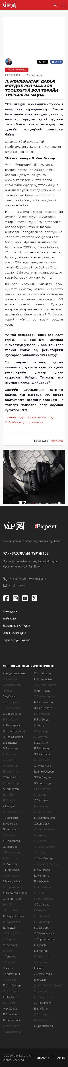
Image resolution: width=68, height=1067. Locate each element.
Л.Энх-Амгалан (43, 1002)
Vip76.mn (57, 441)
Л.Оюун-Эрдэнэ (13, 916)
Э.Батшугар (10, 748)
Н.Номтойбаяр (43, 898)
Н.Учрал (8, 968)
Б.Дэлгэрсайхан (44, 817)
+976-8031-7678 (37, 578)
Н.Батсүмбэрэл (13, 737)
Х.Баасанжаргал (44, 696)
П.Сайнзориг (42, 927)
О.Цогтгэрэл (11, 991)
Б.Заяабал (40, 835)
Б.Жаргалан (10, 829)
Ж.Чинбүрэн (11, 997)
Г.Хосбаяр (9, 979)
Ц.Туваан (40, 945)
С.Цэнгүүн (40, 991)
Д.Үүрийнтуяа (43, 974)
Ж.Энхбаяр (10, 1008)
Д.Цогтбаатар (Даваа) (48, 985)
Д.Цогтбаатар (12, 985)
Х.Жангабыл (42, 823)
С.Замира (9, 835)
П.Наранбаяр (42, 887)
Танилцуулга (10, 611)
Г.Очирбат (41, 910)
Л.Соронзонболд (45, 939)
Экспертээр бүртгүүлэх (16, 625)
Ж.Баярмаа (10, 754)
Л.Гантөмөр (41, 800)
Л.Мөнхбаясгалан (45, 864)
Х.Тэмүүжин (10, 956)
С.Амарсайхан (12, 685)
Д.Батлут (40, 725)
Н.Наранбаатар (13, 887)
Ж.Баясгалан (42, 754)
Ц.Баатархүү (11, 702)
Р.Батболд (41, 719)
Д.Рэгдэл (9, 927)
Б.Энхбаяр (41, 1008)
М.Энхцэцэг (41, 1020)
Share (56, 61)
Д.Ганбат (9, 794)
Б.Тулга (8, 950)
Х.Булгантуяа (42, 765)
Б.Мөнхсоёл (42, 870)
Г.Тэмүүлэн (41, 956)
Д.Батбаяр (10, 719)
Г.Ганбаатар (42, 789)
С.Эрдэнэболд (43, 1026)
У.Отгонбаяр (11, 910)
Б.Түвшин (40, 950)
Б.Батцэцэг (10, 742)
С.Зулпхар (40, 841)
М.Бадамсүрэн (43, 702)
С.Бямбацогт (11, 777)
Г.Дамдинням (42, 812)
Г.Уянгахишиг (11, 974)
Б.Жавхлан (10, 823)
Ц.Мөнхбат (10, 864)
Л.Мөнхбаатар (43, 858)
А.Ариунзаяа (42, 690)
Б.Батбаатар (42, 713)
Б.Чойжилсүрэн (44, 997)
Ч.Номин (40, 893)
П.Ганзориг (41, 794)
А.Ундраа (9, 962)
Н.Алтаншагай (43, 679)
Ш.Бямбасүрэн (44, 771)
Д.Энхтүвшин (11, 1020)
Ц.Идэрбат (10, 846)
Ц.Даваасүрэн (12, 812)
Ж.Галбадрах (42, 777)
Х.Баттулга (41, 737)
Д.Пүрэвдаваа (12, 922)
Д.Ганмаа (9, 800)
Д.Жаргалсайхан (44, 829)
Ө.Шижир (9, 1002)
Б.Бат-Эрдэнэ (12, 713)
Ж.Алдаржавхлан (14, 673)
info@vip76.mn (14, 585)
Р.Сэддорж (10, 945)
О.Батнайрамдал (14, 731)
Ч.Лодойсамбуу (44, 846)
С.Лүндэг (40, 852)
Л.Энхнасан (10, 1014)
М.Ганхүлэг (41, 806)
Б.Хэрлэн (40, 979)
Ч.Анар (7, 690)
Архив (61, 1057)
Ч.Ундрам (40, 962)
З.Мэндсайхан (12, 881)
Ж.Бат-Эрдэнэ (43, 708)
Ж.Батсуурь (41, 731)
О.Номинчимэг (12, 898)
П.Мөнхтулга (11, 875)
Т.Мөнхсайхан (12, 870)
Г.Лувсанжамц (12, 852)
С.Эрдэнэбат (11, 1026)
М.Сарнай (9, 939)
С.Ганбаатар (11, 783)
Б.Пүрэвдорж (43, 922)
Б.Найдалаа (42, 881)
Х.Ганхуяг (9, 806)
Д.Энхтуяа (40, 1014)
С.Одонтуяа (41, 904)
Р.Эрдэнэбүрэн (13, 1031)
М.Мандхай (10, 858)
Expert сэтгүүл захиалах (16, 640)
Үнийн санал (9, 618)
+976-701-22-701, (15, 578)
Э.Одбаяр (9, 904)
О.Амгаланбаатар (45, 685)
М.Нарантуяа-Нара (15, 893)
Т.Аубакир (9, 696)
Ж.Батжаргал (11, 725)
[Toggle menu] (62, 5)
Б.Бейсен (9, 760)
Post (42, 61)
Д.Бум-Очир (11, 771)
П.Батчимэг (41, 742)
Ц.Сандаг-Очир (13, 933)
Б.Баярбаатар (43, 748)
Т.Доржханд (11, 817)
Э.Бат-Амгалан (12, 708)
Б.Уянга (39, 968)
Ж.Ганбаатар (42, 783)
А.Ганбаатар (11, 789)
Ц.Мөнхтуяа (42, 875)
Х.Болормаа (41, 760)
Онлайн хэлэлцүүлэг (14, 633)
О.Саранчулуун (44, 933)
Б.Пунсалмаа (42, 916)
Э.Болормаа (10, 765)
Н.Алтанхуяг (10, 679)
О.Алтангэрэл (42, 673)
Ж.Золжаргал (11, 841)
